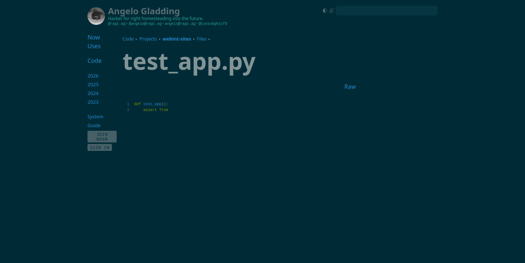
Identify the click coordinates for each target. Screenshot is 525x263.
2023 (93, 102)
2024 (93, 93)
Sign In (100, 147)
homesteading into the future (172, 18)
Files (202, 38)
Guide (94, 125)
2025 (93, 84)
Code (128, 38)
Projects (148, 38)
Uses (94, 46)
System (95, 116)
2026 (93, 75)
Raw (350, 87)
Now (94, 37)
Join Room (102, 136)
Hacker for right (124, 18)
